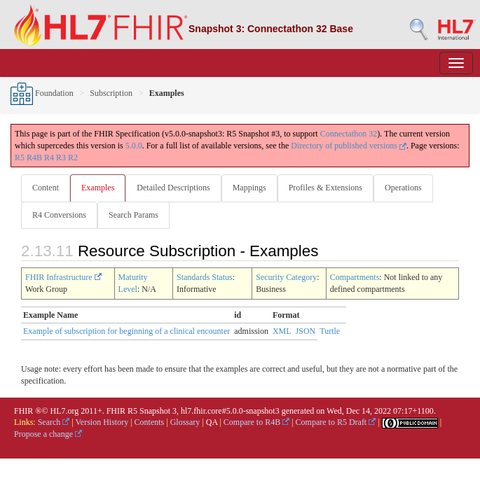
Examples (97, 187)
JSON (306, 331)
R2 (73, 157)
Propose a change (48, 434)
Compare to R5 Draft (336, 422)
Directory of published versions (348, 145)
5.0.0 (133, 145)
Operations (403, 187)
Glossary (185, 422)
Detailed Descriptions (173, 187)
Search (54, 422)
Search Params (133, 215)
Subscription (111, 93)
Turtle (330, 331)
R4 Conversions (59, 215)
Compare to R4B (256, 422)
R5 (20, 157)
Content (45, 187)
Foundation (42, 93)
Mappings (249, 187)
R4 (49, 157)
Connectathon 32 (349, 134)
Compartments (355, 277)
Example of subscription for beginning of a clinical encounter (126, 331)
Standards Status (205, 277)
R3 (61, 157)
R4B (34, 157)
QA (212, 422)
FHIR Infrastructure (63, 277)
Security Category (286, 277)
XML (282, 331)
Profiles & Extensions (325, 187)
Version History (102, 422)
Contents (150, 422)
